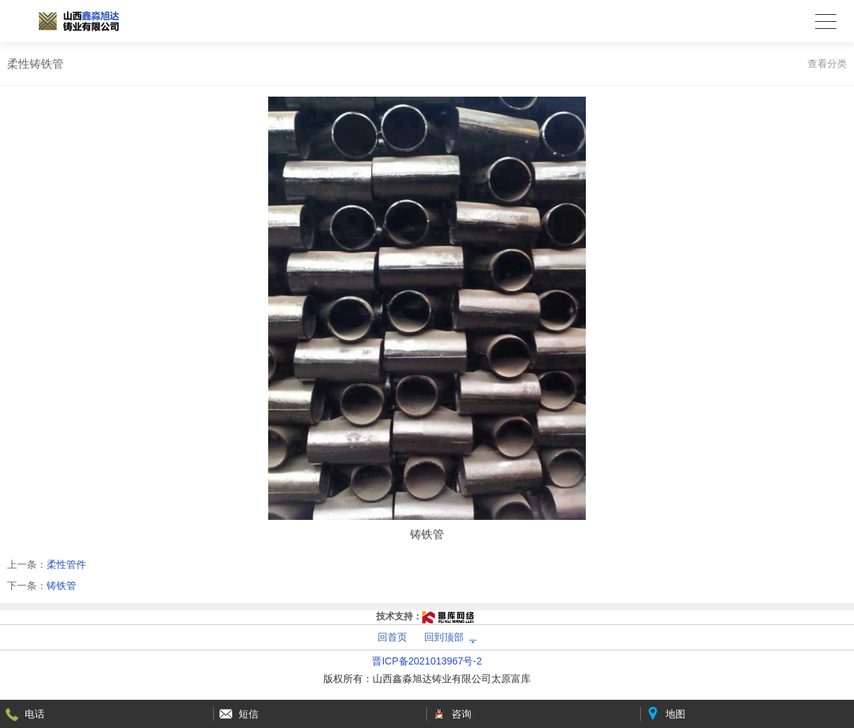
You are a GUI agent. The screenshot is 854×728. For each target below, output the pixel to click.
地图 (675, 714)
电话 (34, 714)
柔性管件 (66, 564)
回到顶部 (444, 637)
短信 (248, 714)
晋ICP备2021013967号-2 (427, 661)
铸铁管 (61, 585)
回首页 (392, 637)
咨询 (461, 714)
